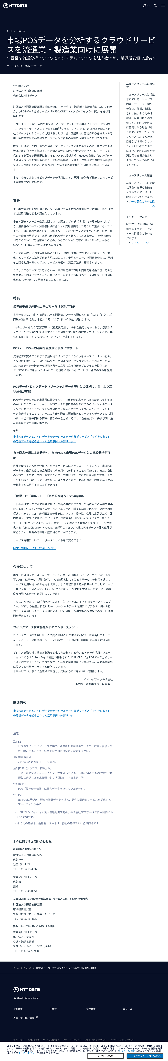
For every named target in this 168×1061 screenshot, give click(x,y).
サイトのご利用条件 (51, 1040)
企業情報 (18, 1008)
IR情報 (53, 1008)
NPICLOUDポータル (34, 548)
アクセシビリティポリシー (95, 1040)
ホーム (9, 30)
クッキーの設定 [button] (127, 1051)
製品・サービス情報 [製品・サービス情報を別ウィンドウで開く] (23, 1017)
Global (28, 998)
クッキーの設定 (105, 1056)
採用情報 (91, 1008)
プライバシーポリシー (72, 1040)
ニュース (21, 30)
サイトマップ (18, 1040)
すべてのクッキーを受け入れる (145, 1056)
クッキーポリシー (27, 1053)
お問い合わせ (33, 1040)
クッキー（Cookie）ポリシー (122, 1040)
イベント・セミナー (143, 243)
